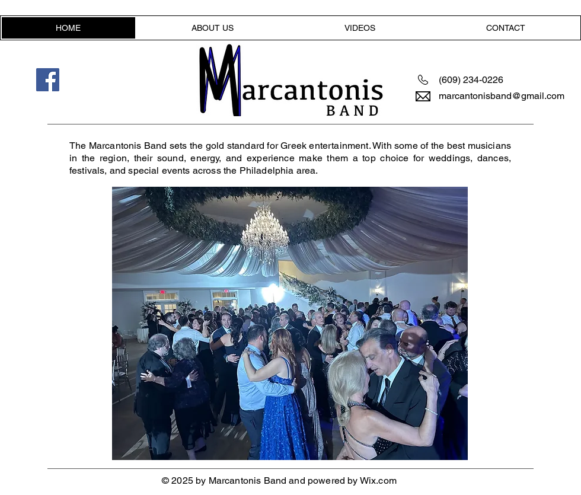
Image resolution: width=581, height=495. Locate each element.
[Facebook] (47, 79)
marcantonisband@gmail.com (501, 95)
